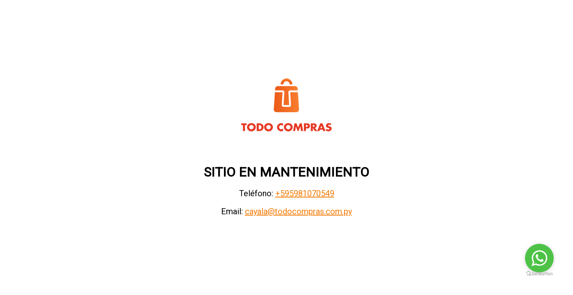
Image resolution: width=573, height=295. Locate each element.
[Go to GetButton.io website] (539, 274)
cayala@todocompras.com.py (298, 211)
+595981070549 (304, 193)
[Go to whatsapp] (539, 258)
